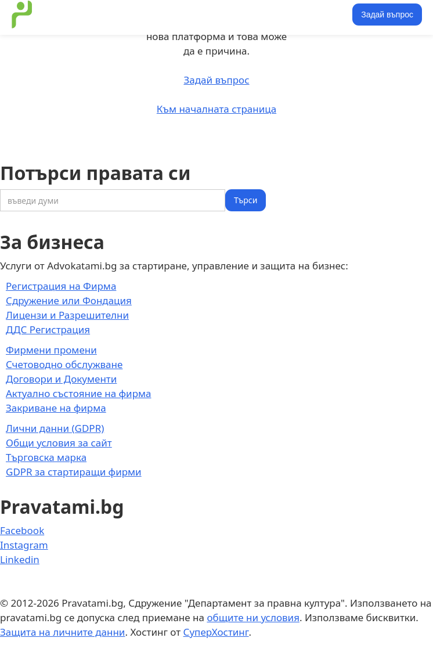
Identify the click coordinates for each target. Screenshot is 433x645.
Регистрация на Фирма (61, 286)
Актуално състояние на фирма (78, 393)
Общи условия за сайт (59, 442)
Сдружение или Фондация (69, 300)
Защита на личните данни (62, 632)
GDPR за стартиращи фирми (74, 471)
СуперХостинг (216, 632)
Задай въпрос (387, 14)
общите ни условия (253, 617)
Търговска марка (46, 457)
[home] (19, 14)
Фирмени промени (51, 349)
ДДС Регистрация (48, 329)
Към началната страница (216, 109)
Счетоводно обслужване (64, 364)
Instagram (24, 545)
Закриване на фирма (56, 408)
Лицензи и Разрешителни (67, 315)
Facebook (22, 530)
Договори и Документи (61, 378)
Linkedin (19, 559)
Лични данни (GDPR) (55, 428)
